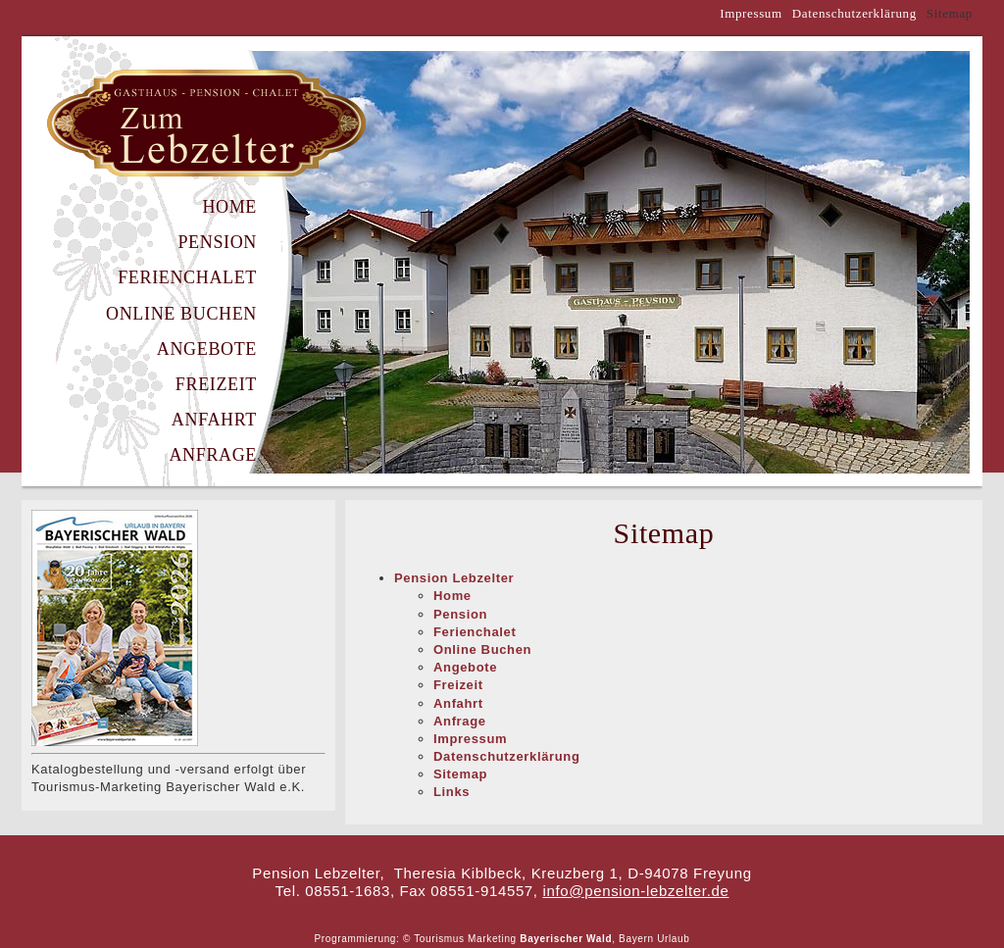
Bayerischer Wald (566, 938)
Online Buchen (181, 314)
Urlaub (673, 938)
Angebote (207, 349)
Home (229, 207)
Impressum (751, 13)
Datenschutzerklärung (854, 13)
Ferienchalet (187, 277)
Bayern (636, 938)
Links (451, 791)
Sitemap (460, 774)
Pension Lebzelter (454, 578)
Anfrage (213, 455)
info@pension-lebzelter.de (636, 890)
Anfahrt (214, 419)
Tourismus (439, 938)
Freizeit (216, 384)
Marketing (492, 938)
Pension (217, 242)
